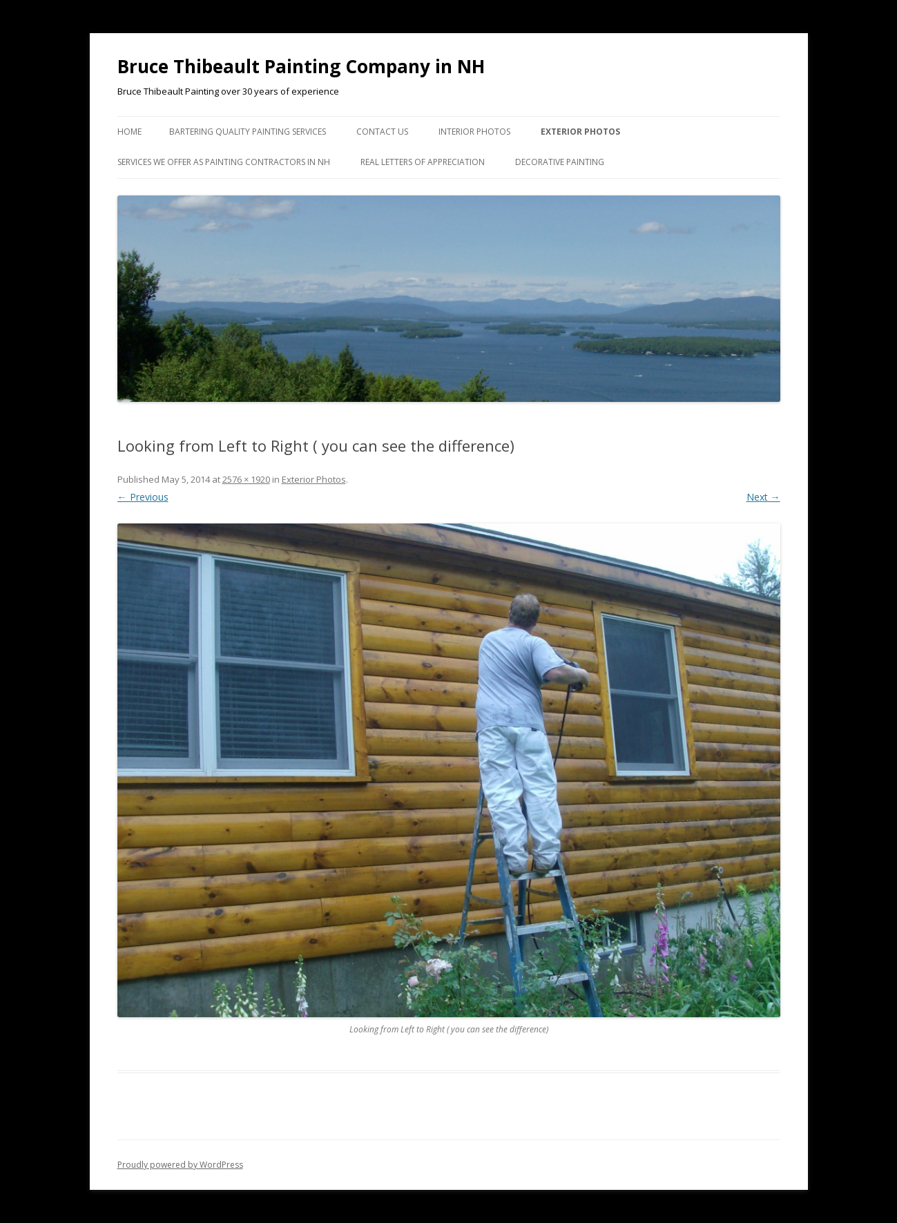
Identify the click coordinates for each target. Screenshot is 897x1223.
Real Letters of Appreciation (422, 162)
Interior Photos (474, 131)
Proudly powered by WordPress (180, 1165)
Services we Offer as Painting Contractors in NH (223, 162)
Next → (763, 496)
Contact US (382, 131)
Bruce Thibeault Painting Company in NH (301, 66)
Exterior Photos (580, 131)
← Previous (142, 496)
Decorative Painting (559, 162)
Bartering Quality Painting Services (247, 131)
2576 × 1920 (246, 479)
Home (129, 131)
